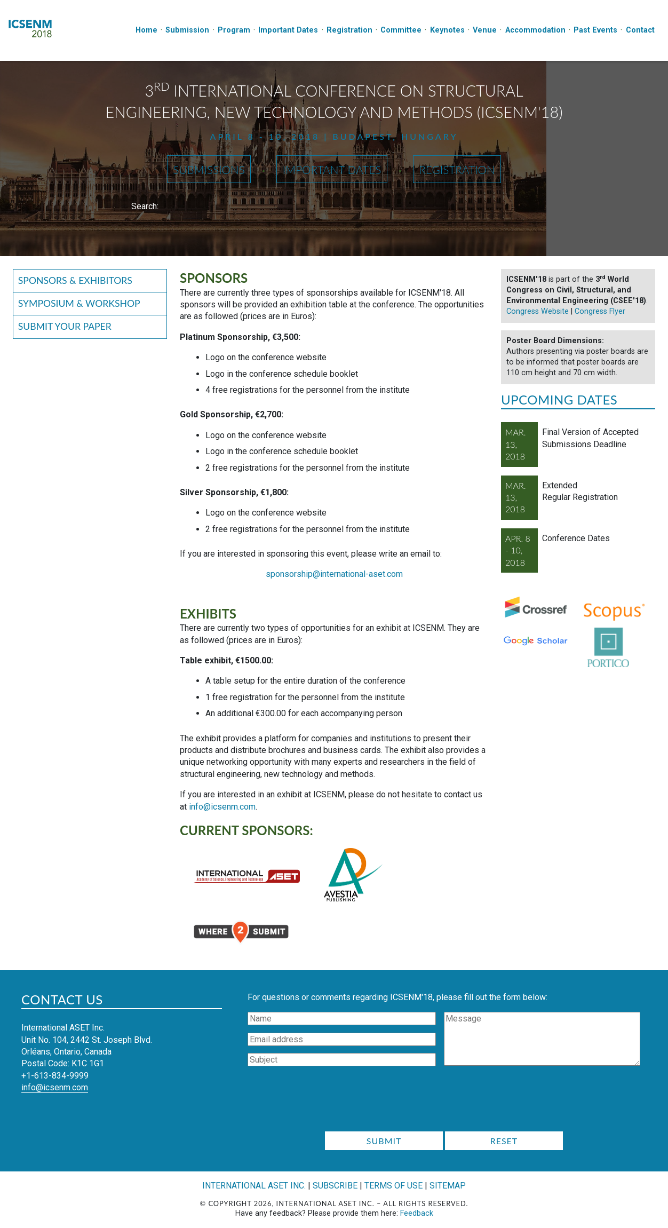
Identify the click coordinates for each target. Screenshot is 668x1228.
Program (234, 30)
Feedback (416, 1213)
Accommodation (535, 30)
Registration (349, 30)
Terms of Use (393, 1186)
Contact (640, 30)
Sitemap (448, 1186)
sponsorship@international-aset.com (334, 574)
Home (146, 30)
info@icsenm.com (222, 807)
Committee (401, 30)
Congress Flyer (600, 311)
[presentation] (444, 1102)
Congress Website (537, 311)
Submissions (209, 169)
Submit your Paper (65, 326)
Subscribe (335, 1186)
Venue (485, 30)
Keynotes (447, 30)
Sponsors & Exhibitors (75, 280)
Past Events (595, 30)
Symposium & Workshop (79, 303)
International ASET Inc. (254, 1186)
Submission (187, 30)
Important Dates (288, 30)
